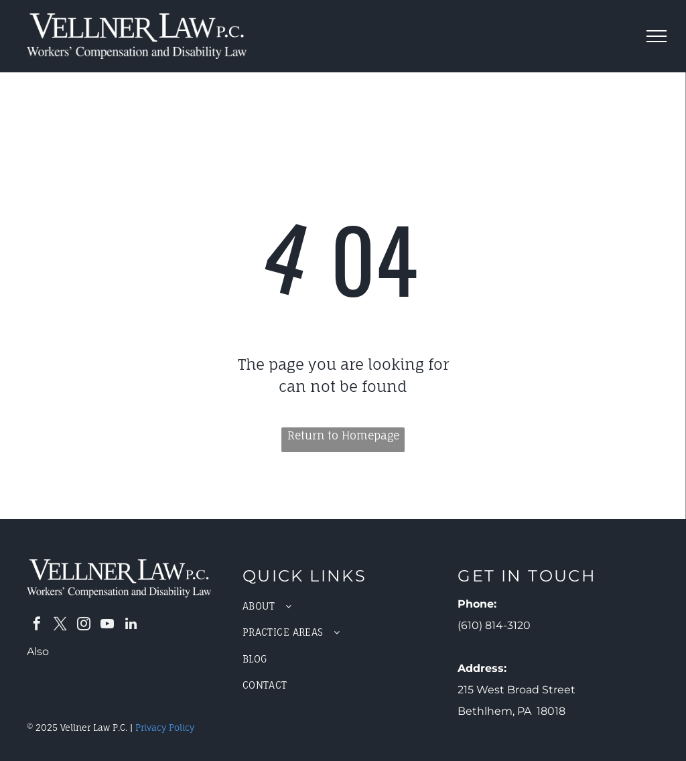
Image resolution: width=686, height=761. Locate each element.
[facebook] (37, 625)
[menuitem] (343, 605)
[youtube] (107, 625)
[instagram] (84, 625)
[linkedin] (131, 625)
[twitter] (60, 625)
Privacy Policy (164, 727)
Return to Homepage (343, 435)
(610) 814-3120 (494, 625)
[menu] (656, 36)
